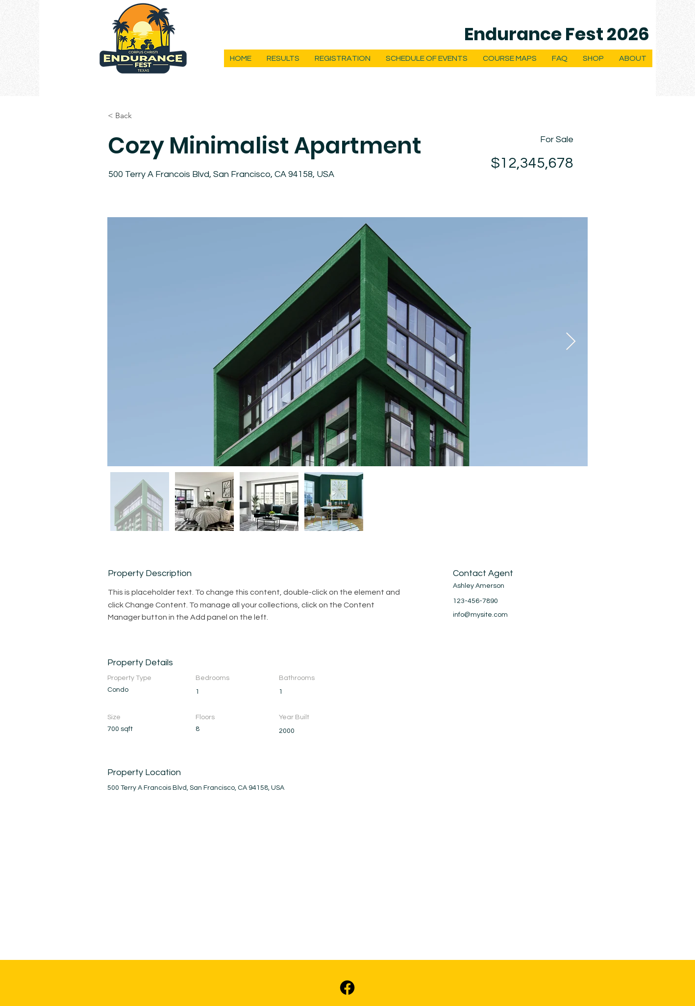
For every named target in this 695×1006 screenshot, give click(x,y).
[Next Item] (570, 342)
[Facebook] (347, 987)
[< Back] (142, 116)
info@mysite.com (480, 614)
